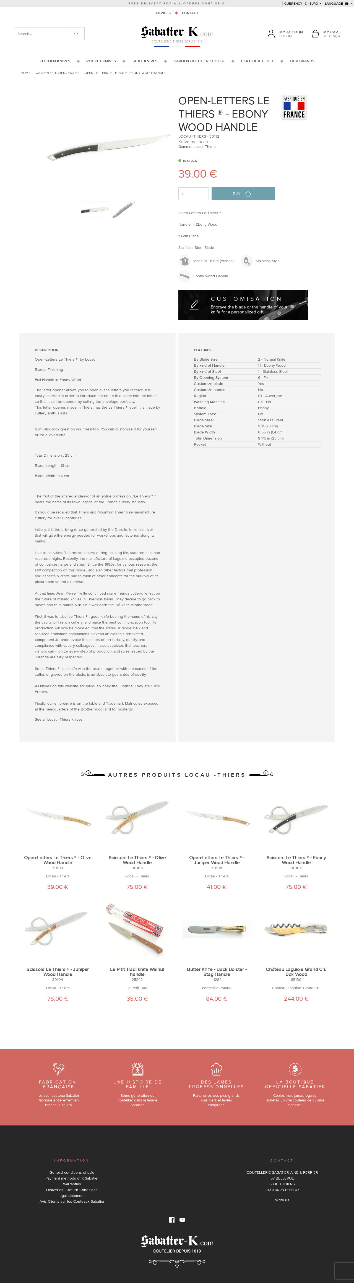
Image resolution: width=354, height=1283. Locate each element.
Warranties (72, 1184)
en (337, 4)
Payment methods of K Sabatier (72, 1178)
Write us (282, 1200)
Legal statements (72, 1195)
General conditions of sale (72, 1172)
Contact (190, 13)
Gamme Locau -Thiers (197, 146)
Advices (163, 13)
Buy (242, 193)
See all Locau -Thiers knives (59, 719)
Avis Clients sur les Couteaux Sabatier (72, 1201)
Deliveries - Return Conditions (72, 1190)
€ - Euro (301, 4)
